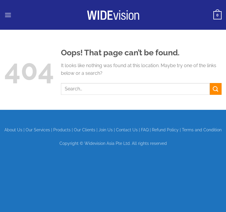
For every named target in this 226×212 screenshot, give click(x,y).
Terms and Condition (202, 129)
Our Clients (84, 129)
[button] (7, 15)
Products (62, 129)
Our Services (38, 129)
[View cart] (217, 14)
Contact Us (127, 129)
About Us (13, 129)
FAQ (145, 129)
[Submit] (216, 89)
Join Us (106, 129)
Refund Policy (165, 129)
